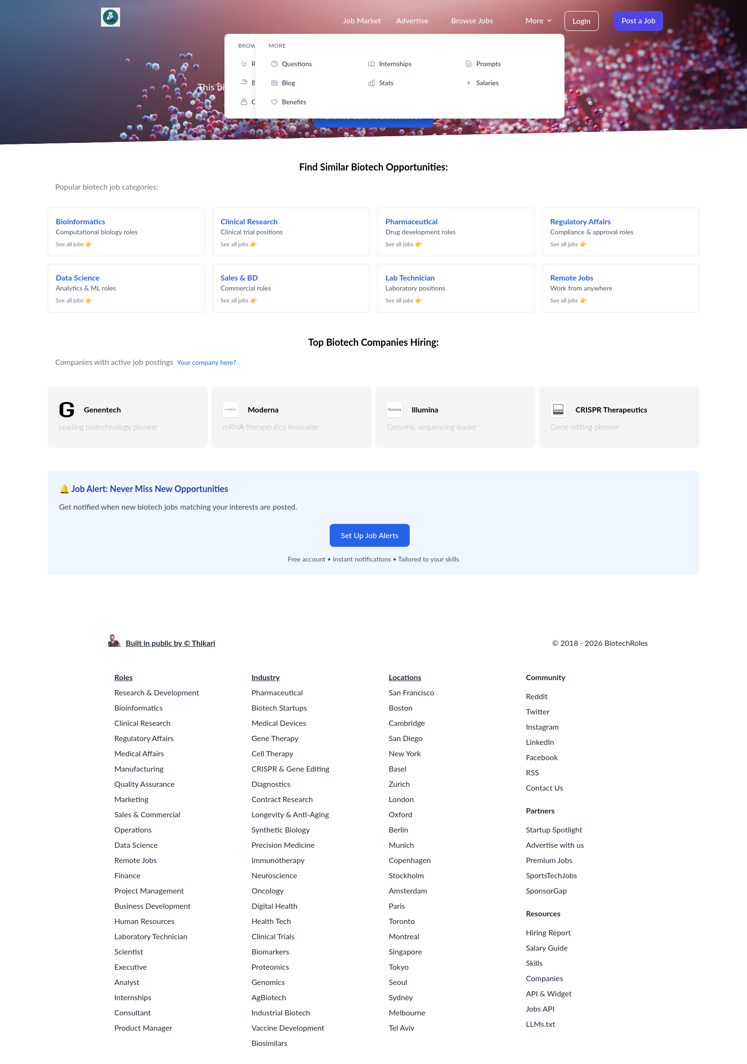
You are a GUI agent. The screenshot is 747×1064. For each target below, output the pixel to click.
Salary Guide (547, 947)
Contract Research (282, 798)
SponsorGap (546, 890)
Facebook (542, 757)
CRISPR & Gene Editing (290, 768)
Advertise (412, 20)
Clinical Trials (273, 936)
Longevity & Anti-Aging (290, 814)
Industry (266, 677)
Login (582, 20)
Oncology (268, 890)
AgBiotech (269, 997)
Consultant (132, 1012)
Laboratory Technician (150, 936)
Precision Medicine (283, 844)
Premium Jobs (549, 859)
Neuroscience (274, 875)
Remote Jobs (135, 859)
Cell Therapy (272, 753)
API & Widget (549, 993)
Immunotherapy (278, 859)
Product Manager (143, 1027)
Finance (127, 875)
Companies (544, 978)
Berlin (398, 829)
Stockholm (406, 875)
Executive (130, 966)
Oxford (400, 814)
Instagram (542, 726)
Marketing (131, 798)
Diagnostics (271, 783)
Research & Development (156, 692)
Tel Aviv (401, 1027)
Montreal (404, 936)
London (401, 798)
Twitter (538, 711)
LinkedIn (540, 741)
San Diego (406, 738)
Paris (397, 905)
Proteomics (270, 966)
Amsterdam (408, 890)
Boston (401, 707)
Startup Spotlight (554, 829)
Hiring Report (548, 932)
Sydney (401, 997)
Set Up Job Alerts (370, 535)
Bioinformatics (138, 707)
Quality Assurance (144, 783)
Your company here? (206, 362)
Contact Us (544, 787)
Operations (132, 829)
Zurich (399, 783)
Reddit (536, 696)
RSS (532, 772)
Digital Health (274, 905)
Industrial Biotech (281, 1012)
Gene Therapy (275, 738)
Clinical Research (142, 722)
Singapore (405, 951)
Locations (405, 677)
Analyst (126, 981)
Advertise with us (555, 844)
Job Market (362, 20)
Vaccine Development (288, 1027)
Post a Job (639, 20)
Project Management (149, 890)
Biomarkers (270, 951)
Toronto (402, 920)
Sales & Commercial (147, 814)
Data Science (136, 844)
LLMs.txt (540, 1023)
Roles (123, 677)
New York (405, 753)
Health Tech (271, 920)
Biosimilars (269, 1042)
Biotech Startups (279, 707)
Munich (401, 844)
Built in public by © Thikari (170, 642)
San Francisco (411, 692)
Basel (397, 768)
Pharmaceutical (277, 692)
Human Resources (144, 920)
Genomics (268, 981)
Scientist (128, 951)
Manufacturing (138, 768)
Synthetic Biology (281, 829)
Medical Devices (279, 722)
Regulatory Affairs (143, 738)
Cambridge (407, 722)
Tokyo (399, 966)
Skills (534, 962)
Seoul (398, 981)
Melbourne (407, 1012)
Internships (132, 997)
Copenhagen (410, 859)
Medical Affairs (139, 753)
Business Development (152, 905)
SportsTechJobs (551, 875)
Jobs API (540, 1008)
